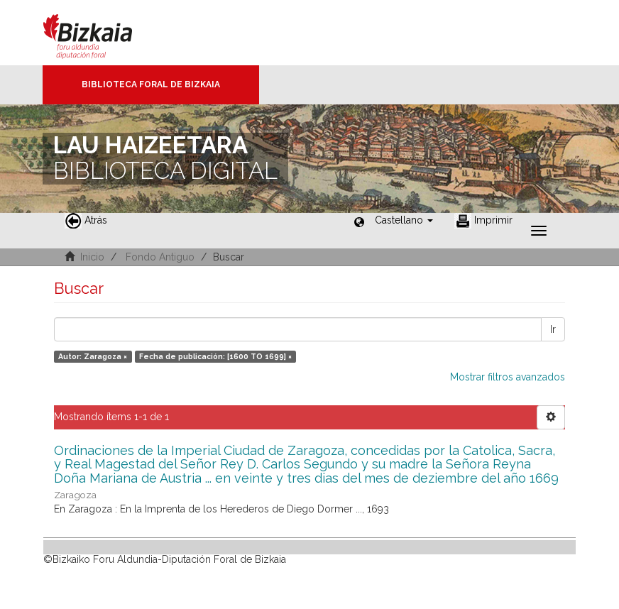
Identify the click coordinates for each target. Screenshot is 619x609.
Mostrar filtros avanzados (507, 377)
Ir (553, 329)
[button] (404, 220)
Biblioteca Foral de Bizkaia (151, 84)
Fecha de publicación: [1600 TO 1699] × (215, 356)
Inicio (92, 257)
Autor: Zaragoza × (92, 356)
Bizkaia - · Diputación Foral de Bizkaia (103, 32)
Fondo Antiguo (160, 257)
